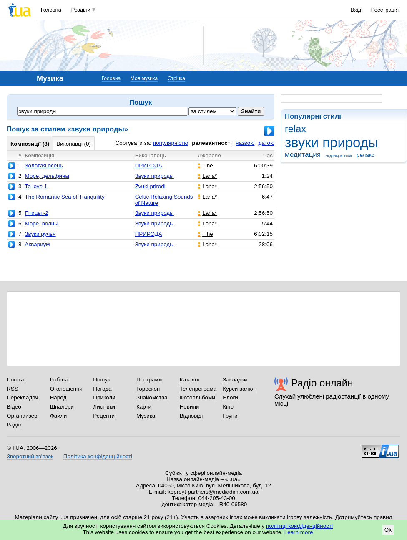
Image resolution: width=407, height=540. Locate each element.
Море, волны (41, 223)
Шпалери (62, 407)
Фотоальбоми (197, 397)
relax (295, 129)
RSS (12, 389)
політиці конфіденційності (299, 526)
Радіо (14, 424)
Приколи (104, 397)
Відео (14, 407)
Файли (58, 416)
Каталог (190, 379)
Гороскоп (148, 389)
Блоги (230, 397)
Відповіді (191, 416)
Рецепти (104, 416)
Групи (230, 416)
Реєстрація (385, 10)
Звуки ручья (40, 234)
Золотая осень (44, 165)
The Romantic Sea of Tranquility (64, 197)
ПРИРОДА (148, 165)
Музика (145, 416)
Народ (58, 397)
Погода (102, 389)
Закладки (235, 379)
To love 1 (36, 186)
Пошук (101, 379)
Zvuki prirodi (150, 186)
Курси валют (239, 389)
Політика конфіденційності (97, 456)
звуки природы (331, 142)
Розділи (80, 10)
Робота (59, 379)
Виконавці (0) (73, 144)
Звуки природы (154, 176)
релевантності (212, 143)
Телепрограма (198, 389)
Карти (143, 407)
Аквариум (37, 244)
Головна (51, 10)
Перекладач (22, 397)
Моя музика (144, 78)
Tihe (205, 165)
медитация (303, 155)
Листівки (104, 407)
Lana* (207, 176)
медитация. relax (339, 156)
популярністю (170, 143)
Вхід (356, 10)
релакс (365, 155)
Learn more (298, 532)
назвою (245, 143)
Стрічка (176, 78)
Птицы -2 (36, 213)
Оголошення (66, 389)
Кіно (228, 407)
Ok (388, 530)
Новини (189, 407)
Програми (149, 379)
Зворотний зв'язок (30, 456)
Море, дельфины (47, 176)
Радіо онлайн (322, 383)
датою (266, 143)
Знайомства (152, 397)
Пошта (15, 379)
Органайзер (22, 416)
